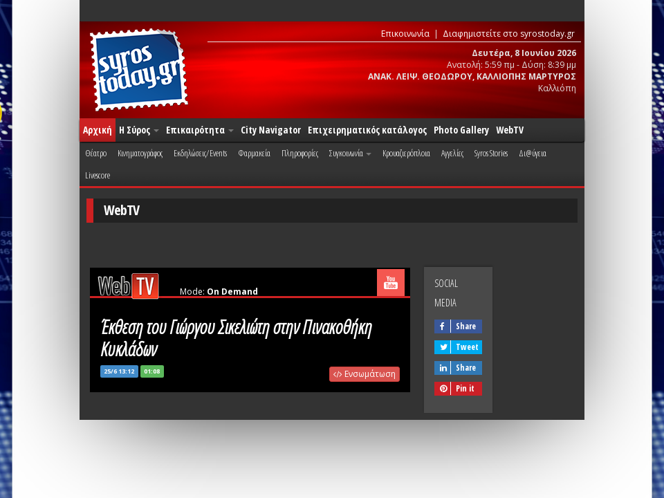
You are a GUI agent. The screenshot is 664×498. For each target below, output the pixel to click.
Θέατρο (96, 153)
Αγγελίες (452, 153)
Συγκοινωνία (350, 153)
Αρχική (97, 129)
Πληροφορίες (300, 153)
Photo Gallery (461, 129)
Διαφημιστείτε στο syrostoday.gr (509, 33)
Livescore (97, 175)
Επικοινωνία (405, 33)
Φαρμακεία (254, 153)
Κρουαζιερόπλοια (406, 153)
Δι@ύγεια (532, 153)
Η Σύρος (139, 129)
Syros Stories (491, 153)
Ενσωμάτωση (364, 374)
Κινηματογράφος (140, 153)
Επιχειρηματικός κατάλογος (367, 129)
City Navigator (271, 129)
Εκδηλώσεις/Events (200, 153)
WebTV (510, 129)
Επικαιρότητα (200, 129)
